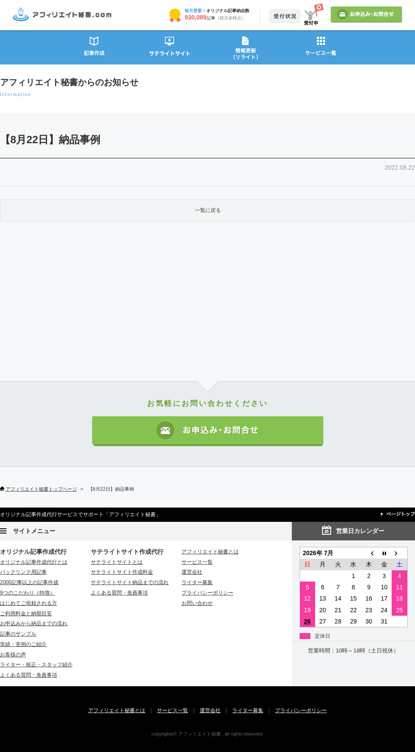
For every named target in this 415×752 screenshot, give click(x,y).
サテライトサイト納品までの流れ (130, 582)
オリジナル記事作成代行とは (33, 562)
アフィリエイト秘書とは (210, 552)
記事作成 (94, 47)
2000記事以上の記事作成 (29, 582)
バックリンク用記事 (23, 572)
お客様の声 (13, 655)
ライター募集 (197, 582)
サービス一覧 (321, 47)
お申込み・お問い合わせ (207, 431)
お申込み (366, 14)
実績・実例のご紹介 (23, 644)
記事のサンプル (18, 634)
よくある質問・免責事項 (28, 675)
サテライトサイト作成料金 (122, 572)
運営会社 (192, 572)
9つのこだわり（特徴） (27, 593)
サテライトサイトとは (117, 562)
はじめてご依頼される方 (28, 603)
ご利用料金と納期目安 (26, 614)
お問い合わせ (197, 603)
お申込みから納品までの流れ (33, 623)
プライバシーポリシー (207, 593)
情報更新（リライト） (245, 47)
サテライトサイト (169, 47)
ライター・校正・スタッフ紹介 (36, 665)
